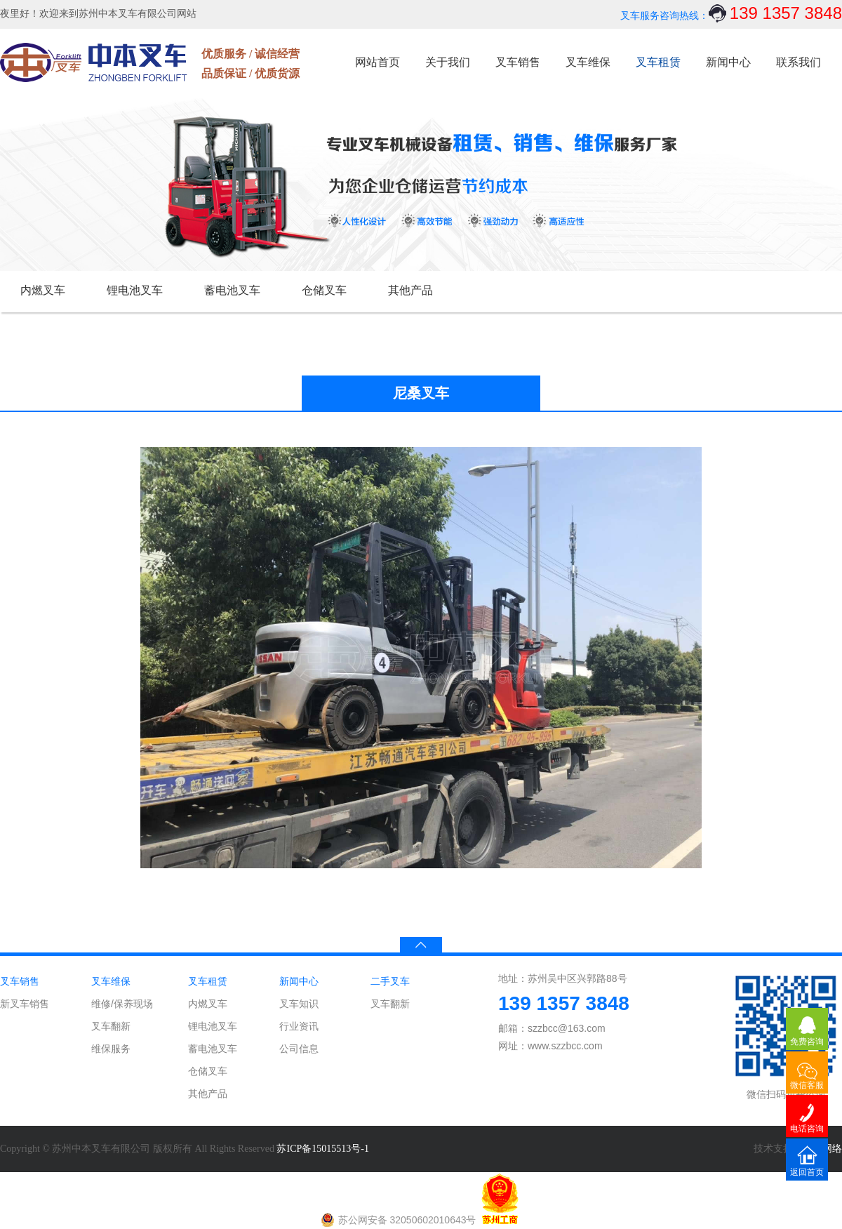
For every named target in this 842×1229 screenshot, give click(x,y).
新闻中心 (728, 62)
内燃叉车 (42, 290)
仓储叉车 (324, 290)
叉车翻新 (111, 1026)
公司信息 (299, 1048)
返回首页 (807, 1172)
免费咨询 (807, 1042)
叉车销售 (517, 62)
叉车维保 (588, 62)
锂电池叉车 (135, 290)
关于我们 (447, 62)
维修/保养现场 (122, 1003)
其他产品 (410, 290)
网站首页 (377, 62)
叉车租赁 (658, 62)
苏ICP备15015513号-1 (322, 1148)
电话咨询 (807, 1129)
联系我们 (798, 62)
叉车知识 (299, 1003)
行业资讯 (299, 1026)
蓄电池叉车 (232, 290)
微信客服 (807, 1085)
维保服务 (111, 1048)
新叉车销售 (24, 1003)
